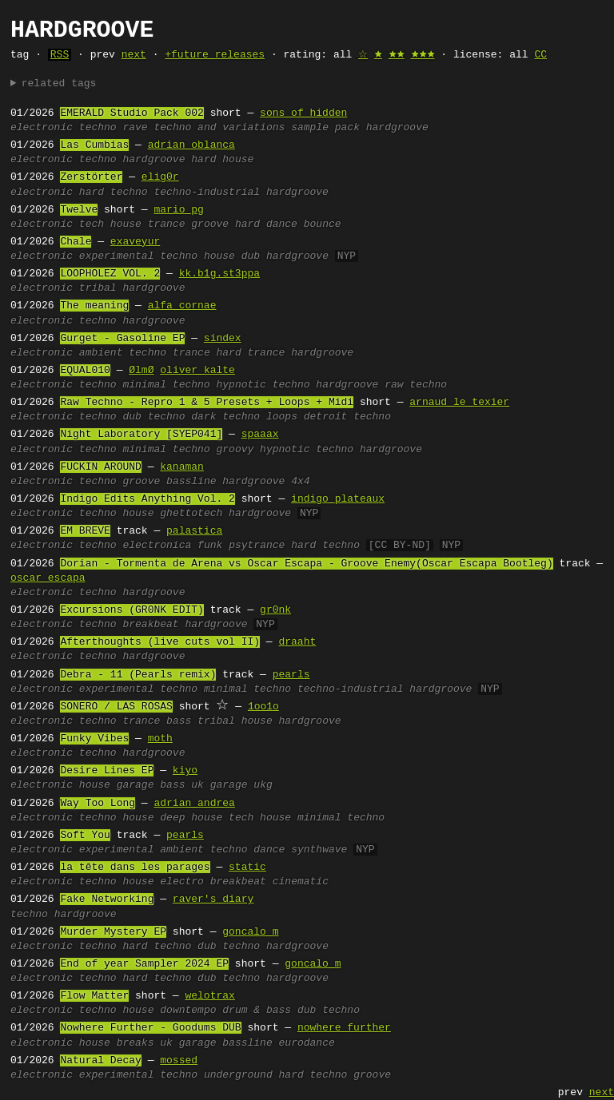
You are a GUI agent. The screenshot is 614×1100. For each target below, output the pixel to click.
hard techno (113, 192)
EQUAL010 (85, 370)
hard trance (251, 353)
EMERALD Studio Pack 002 (131, 113)
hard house (222, 160)
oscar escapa (48, 578)
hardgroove (397, 128)
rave (134, 128)
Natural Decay (100, 1061)
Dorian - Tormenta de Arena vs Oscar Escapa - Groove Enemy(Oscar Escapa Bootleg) (306, 564)
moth (160, 739)
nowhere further (344, 1028)
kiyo (185, 771)
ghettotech (191, 513)
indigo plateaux (338, 499)
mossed (178, 1061)
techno (98, 128)
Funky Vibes (94, 739)
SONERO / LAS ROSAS (116, 707)
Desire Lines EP (107, 771)
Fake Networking (107, 899)
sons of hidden (303, 113)
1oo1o (263, 707)
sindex (222, 339)
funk (209, 545)
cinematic (301, 882)
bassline (191, 482)
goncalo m (250, 932)
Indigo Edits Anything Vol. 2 (147, 499)
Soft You (85, 835)
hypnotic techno (262, 385)
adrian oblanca (191, 145)
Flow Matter (94, 996)
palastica (194, 531)
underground (238, 1075)
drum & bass (256, 1010)
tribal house (235, 721)
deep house (191, 818)
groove (210, 224)
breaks (135, 1043)
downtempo (188, 1010)
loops (281, 417)
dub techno (153, 417)
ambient (101, 353)
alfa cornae (182, 306)
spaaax (260, 434)
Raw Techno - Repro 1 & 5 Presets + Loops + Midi (206, 402)
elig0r (160, 177)
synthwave (319, 850)
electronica (156, 545)
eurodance (307, 1043)
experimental (116, 256)
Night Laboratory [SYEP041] (141, 434)
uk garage (219, 785)
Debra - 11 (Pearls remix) (138, 675)
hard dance (266, 224)
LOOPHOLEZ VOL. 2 (110, 274)
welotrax (209, 996)
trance (166, 224)
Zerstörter (91, 177)
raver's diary (213, 899)
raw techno (416, 385)
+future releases (215, 55)
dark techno (225, 417)
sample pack (325, 128)
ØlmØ (141, 370)
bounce (322, 224)
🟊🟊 (397, 55)
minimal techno (165, 385)
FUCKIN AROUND (100, 467)
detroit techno (347, 417)
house (219, 256)
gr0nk (275, 610)
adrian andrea (194, 803)
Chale (75, 242)
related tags (59, 84)
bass (178, 721)
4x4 (300, 482)
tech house (110, 224)
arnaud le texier (459, 402)
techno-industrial (207, 192)
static (247, 867)
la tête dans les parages (134, 867)
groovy (234, 450)
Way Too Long (97, 803)
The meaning (94, 306)
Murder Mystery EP (113, 932)
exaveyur (135, 242)
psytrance (257, 545)
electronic (41, 128)
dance (269, 850)
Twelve (79, 210)
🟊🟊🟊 (423, 55)
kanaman (182, 467)
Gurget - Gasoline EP (122, 339)
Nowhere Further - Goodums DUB (150, 1028)
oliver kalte (197, 370)
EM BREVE (85, 531)
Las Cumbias (94, 145)
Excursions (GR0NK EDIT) (131, 610)
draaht (297, 642)
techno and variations (219, 128)
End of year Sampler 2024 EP (144, 964)
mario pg (178, 210)
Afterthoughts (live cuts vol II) (160, 642)
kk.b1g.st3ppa (219, 274)
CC (540, 55)
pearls (291, 675)
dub (250, 256)
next (134, 55)
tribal (98, 288)
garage (135, 785)
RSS (59, 55)
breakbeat (150, 625)
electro (182, 882)
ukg (262, 785)
